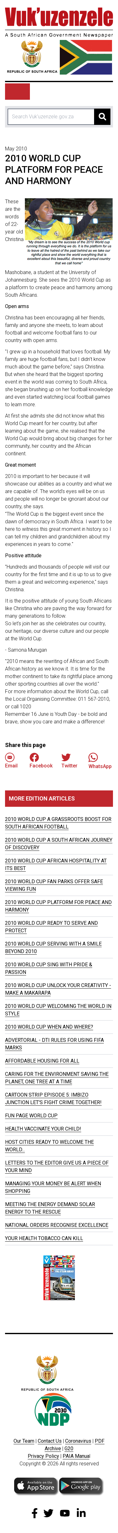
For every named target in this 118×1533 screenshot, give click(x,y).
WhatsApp (100, 760)
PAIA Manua (76, 1456)
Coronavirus (78, 1441)
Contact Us (50, 1441)
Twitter (69, 761)
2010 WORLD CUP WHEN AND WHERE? (49, 1027)
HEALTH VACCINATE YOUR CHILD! (43, 1129)
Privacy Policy (43, 1456)
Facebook (41, 761)
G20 (69, 1449)
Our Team (24, 1441)
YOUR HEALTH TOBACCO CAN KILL (44, 1238)
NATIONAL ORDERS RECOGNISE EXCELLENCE (56, 1225)
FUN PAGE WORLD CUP (31, 1116)
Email (11, 761)
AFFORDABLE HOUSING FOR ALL (42, 1061)
